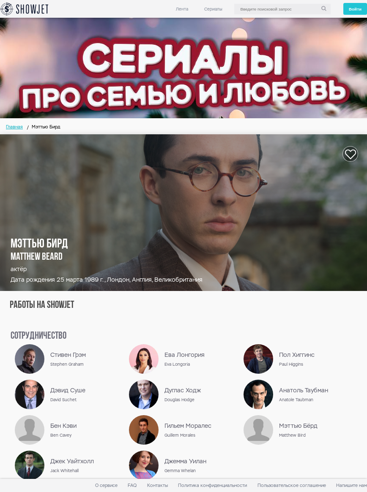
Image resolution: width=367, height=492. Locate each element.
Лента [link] (182, 9)
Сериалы (213, 9)
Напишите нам (351, 485)
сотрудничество (38, 336)
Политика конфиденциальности (212, 485)
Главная (14, 127)
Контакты (157, 485)
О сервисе (106, 485)
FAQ (132, 485)
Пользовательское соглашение (291, 485)
